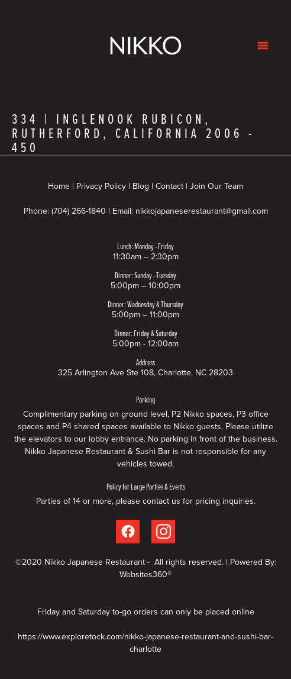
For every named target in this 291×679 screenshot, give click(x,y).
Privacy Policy (101, 186)
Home (60, 186)
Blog (140, 186)
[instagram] (163, 531)
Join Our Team (216, 186)
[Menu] (263, 45)
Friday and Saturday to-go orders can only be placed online (145, 611)
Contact (169, 186)
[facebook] (128, 531)
